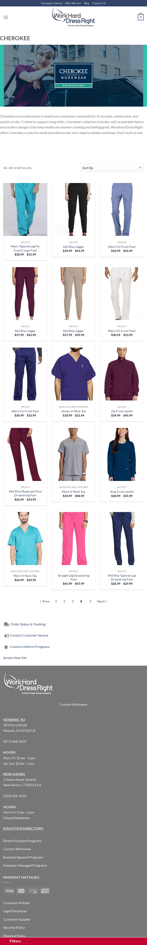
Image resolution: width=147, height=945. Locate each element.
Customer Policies (16, 903)
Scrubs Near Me (14, 658)
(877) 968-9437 (14, 741)
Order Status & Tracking (24, 624)
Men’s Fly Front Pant (121, 247)
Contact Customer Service (25, 635)
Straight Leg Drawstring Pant (73, 577)
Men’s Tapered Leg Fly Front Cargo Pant (25, 248)
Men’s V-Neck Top (73, 491)
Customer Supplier (17, 919)
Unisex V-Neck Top (73, 411)
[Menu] (5, 17)
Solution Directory (23, 828)
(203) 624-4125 (14, 796)
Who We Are (73, 3)
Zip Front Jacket (122, 411)
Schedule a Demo (51, 3)
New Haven (14, 774)
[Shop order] (112, 167)
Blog (86, 3)
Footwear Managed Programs (25, 865)
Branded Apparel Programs (23, 857)
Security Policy (14, 927)
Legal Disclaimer (15, 911)
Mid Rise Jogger (73, 247)
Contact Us (99, 3)
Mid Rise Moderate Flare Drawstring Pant (25, 493)
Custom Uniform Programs (26, 646)
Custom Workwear (74, 704)
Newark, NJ (14, 719)
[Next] (102, 602)
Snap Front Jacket (122, 491)
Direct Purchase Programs (22, 841)
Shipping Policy (14, 936)
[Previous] (44, 601)
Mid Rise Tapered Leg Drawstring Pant (122, 577)
